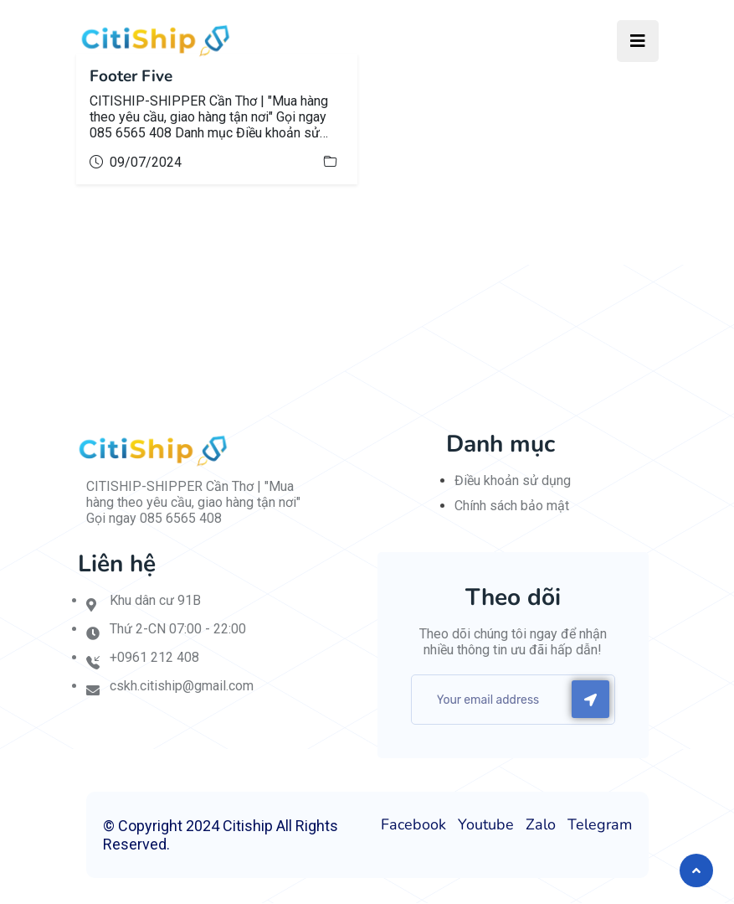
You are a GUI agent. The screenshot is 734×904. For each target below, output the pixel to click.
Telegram (599, 825)
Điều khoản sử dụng (512, 481)
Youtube (486, 825)
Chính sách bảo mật (511, 506)
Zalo (541, 825)
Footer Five (134, 76)
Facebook (413, 825)
